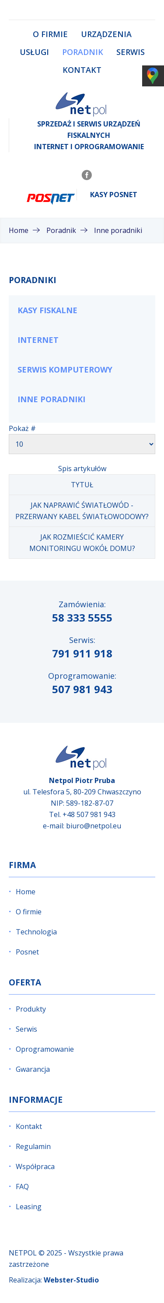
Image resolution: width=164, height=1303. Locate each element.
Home (25, 891)
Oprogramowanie (45, 1049)
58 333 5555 (82, 617)
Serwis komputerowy (64, 369)
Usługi (34, 52)
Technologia (36, 932)
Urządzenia (106, 34)
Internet (38, 340)
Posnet (27, 952)
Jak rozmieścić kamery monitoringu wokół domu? (82, 542)
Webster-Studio (71, 1280)
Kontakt (82, 70)
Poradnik (82, 52)
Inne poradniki (51, 399)
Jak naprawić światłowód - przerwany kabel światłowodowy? (82, 510)
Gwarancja (33, 1069)
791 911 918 (82, 653)
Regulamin (33, 1146)
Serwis (130, 52)
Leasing (29, 1206)
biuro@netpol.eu (93, 826)
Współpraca (35, 1166)
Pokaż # (22, 428)
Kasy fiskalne (47, 310)
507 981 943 (82, 689)
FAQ (22, 1186)
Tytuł (82, 484)
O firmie (50, 34)
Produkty (31, 1009)
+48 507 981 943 (89, 814)
